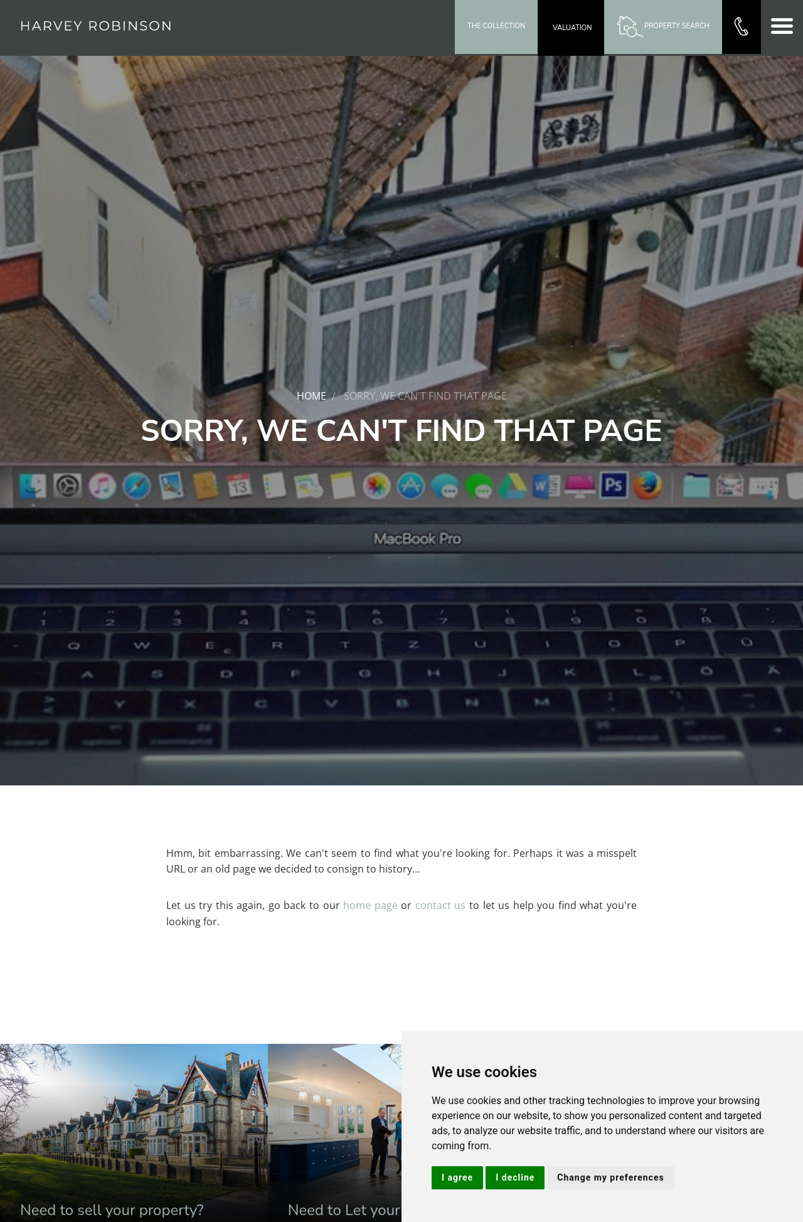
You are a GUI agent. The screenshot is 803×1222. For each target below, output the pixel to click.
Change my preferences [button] (610, 1177)
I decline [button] (515, 1177)
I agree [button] (457, 1177)
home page (370, 905)
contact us (440, 905)
